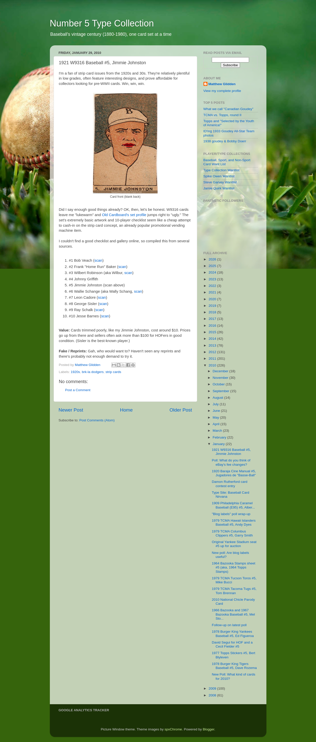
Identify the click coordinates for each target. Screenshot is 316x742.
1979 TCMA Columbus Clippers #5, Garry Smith (232, 533)
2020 (212, 299)
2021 (212, 292)
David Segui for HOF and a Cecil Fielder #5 (232, 644)
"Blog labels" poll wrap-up (231, 514)
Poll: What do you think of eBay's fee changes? (231, 462)
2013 (212, 345)
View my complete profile (222, 91)
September (221, 391)
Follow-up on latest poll (229, 625)
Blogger (208, 729)
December (221, 371)
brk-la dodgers (92, 372)
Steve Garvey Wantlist (220, 182)
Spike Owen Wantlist (219, 176)
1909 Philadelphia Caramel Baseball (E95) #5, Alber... (233, 505)
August (218, 397)
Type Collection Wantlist (221, 170)
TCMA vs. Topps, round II (222, 115)
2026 (212, 259)
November (221, 378)
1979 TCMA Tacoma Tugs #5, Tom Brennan (234, 591)
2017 (212, 319)
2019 (212, 306)
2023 (212, 279)
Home (126, 410)
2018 (212, 312)
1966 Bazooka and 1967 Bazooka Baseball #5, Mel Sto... (233, 614)
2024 (212, 272)
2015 (212, 332)
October (219, 384)
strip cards (113, 372)
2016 (212, 325)
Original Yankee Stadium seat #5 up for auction (234, 544)
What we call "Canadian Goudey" (228, 109)
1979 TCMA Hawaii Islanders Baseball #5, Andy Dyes (234, 522)
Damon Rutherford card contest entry (229, 484)
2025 (212, 266)
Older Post (180, 410)
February (220, 437)
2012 (212, 352)
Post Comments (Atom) (97, 420)
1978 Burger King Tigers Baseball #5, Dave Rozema (234, 666)
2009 (212, 688)
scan (98, 260)
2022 (212, 286)
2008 (212, 695)
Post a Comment (78, 390)
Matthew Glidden (222, 84)
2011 (212, 358)
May (216, 417)
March (218, 430)
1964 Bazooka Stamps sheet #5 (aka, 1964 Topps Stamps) (233, 567)
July (216, 404)
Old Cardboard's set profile (124, 215)
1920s (75, 372)
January (219, 444)
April (217, 424)
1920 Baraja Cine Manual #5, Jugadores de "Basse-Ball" (234, 473)
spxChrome (173, 729)
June (217, 411)
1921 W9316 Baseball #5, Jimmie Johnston (231, 452)
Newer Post (71, 410)
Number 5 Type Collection (102, 23)
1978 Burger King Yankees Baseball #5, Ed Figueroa (233, 633)
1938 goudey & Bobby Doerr (224, 141)
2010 (212, 365)
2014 (212, 339)
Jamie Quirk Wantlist (218, 188)
